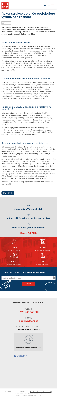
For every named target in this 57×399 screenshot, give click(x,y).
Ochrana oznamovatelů (35, 394)
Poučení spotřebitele (20, 394)
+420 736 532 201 (44, 5)
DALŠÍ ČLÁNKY (8, 193)
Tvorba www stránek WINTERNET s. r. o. (28, 395)
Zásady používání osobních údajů (40, 392)
